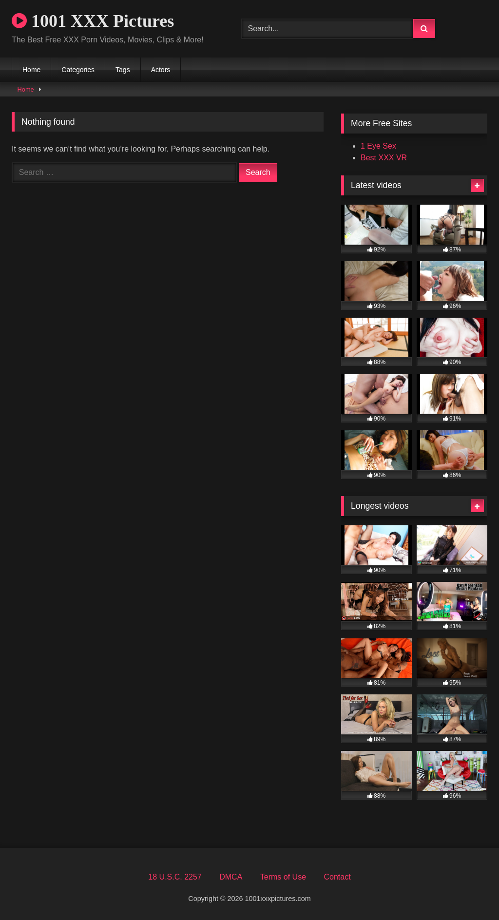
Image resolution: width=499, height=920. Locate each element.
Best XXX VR (384, 157)
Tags (122, 70)
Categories (78, 70)
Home (31, 70)
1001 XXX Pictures (93, 21)
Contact (337, 877)
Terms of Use (283, 877)
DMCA (230, 877)
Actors (161, 70)
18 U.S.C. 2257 (174, 877)
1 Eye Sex (378, 146)
